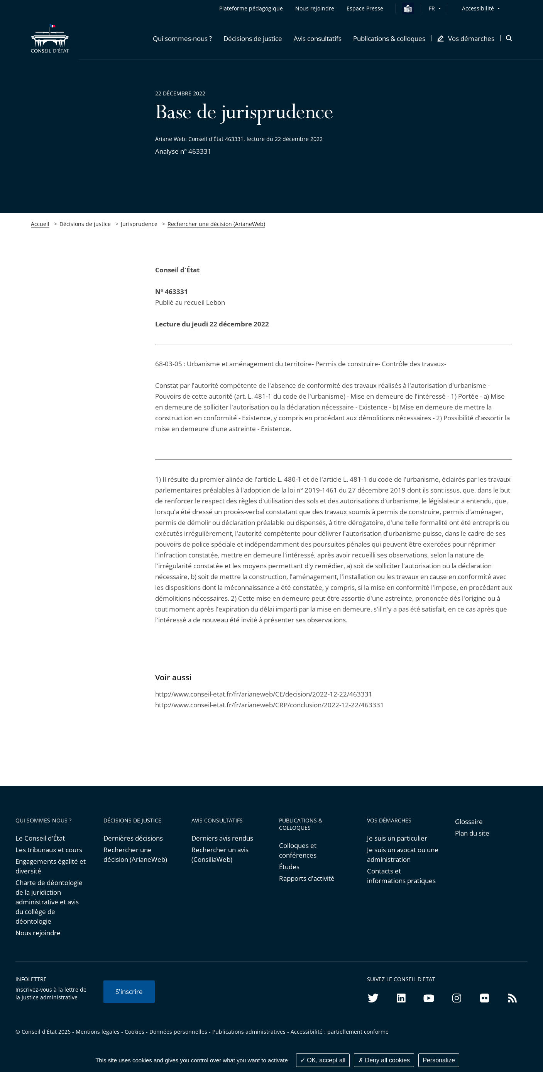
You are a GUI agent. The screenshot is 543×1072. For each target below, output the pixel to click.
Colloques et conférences (297, 850)
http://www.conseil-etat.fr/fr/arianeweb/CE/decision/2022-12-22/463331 (263, 694)
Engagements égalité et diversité (50, 866)
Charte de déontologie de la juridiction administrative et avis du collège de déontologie (49, 902)
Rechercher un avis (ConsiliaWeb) (220, 854)
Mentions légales (98, 1031)
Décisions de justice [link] (85, 224)
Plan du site (472, 833)
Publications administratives (249, 1031)
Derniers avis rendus (222, 838)
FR (432, 8)
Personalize (439, 1060)
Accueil (40, 224)
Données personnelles (178, 1031)
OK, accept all (322, 1060)
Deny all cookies (384, 1060)
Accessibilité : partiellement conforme (340, 1031)
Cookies (134, 1031)
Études (289, 866)
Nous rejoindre (38, 932)
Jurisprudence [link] (139, 224)
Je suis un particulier (397, 838)
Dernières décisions (133, 838)
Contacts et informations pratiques (401, 875)
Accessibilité (478, 8)
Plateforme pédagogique (251, 8)
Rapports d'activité (307, 878)
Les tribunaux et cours (48, 849)
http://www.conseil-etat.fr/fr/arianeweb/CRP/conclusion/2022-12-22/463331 (269, 704)
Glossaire (469, 821)
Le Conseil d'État (40, 838)
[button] (182, 38)
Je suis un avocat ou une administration (402, 854)
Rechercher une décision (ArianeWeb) (216, 224)
